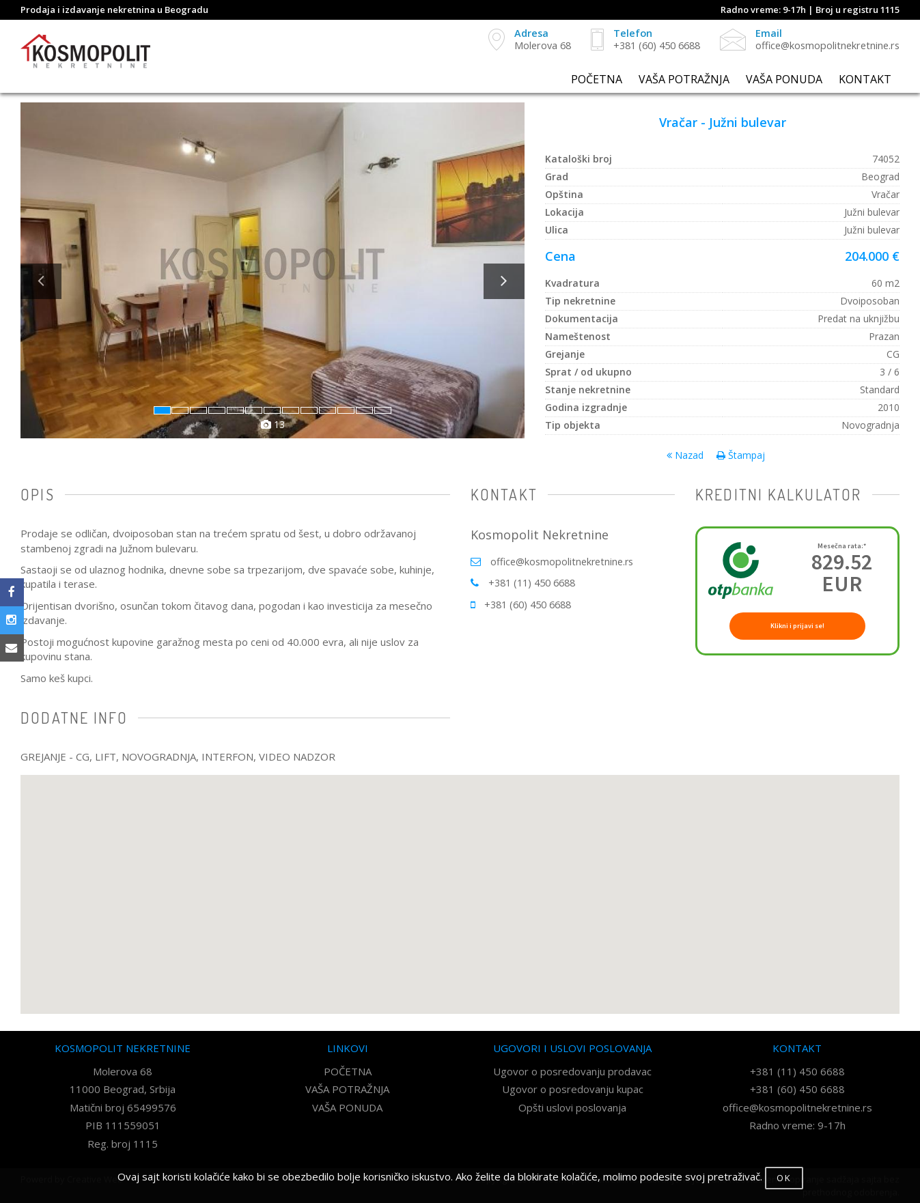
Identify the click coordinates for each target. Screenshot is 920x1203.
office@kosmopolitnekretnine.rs (565, 561)
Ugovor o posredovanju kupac (572, 1089)
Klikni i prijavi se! (797, 625)
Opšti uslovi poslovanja (572, 1107)
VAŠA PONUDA (784, 79)
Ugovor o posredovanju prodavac (572, 1071)
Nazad (685, 455)
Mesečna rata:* (842, 546)
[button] (75, 354)
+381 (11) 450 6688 (535, 582)
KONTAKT (865, 79)
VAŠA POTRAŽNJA (684, 79)
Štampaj (740, 455)
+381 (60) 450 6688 (531, 604)
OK (784, 1178)
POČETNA (596, 79)
